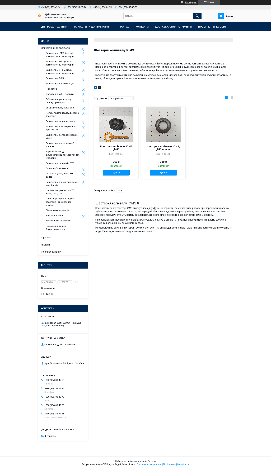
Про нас (124, 26)
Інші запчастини (54, 215)
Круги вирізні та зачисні (58, 220)
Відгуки (45, 244)
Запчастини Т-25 (55, 78)
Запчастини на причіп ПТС (60, 163)
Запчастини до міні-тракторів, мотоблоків (62, 183)
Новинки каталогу (51, 251)
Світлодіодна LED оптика (60, 94)
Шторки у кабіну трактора (60, 107)
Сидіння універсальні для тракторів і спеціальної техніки (60, 201)
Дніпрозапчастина (54, 26)
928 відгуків (191, 2)
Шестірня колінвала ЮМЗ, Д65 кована (163, 148)
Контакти (142, 26)
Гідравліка (51, 88)
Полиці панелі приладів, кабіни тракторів (62, 114)
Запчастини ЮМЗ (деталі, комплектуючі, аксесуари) (60, 55)
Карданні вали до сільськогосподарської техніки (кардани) (62, 154)
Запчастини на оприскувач (60, 121)
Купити (116, 172)
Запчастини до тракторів (91, 26)
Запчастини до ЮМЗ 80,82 (60, 83)
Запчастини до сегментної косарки (60, 145)
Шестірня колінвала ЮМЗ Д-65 (116, 148)
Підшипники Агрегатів (57, 210)
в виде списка (231, 98)
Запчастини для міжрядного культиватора (61, 128)
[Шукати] (197, 16)
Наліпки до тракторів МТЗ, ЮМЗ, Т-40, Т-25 (60, 192)
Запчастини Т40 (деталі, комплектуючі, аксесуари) (60, 71)
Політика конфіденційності (176, 464)
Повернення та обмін (212, 26)
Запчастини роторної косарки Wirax (62, 136)
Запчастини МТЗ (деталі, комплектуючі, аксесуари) (60, 63)
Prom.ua (152, 461)
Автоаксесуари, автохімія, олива (60, 175)
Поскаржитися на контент (149, 464)
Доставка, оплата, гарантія (173, 26)
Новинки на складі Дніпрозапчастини (56, 227)
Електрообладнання (57, 168)
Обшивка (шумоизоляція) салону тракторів (59, 101)
